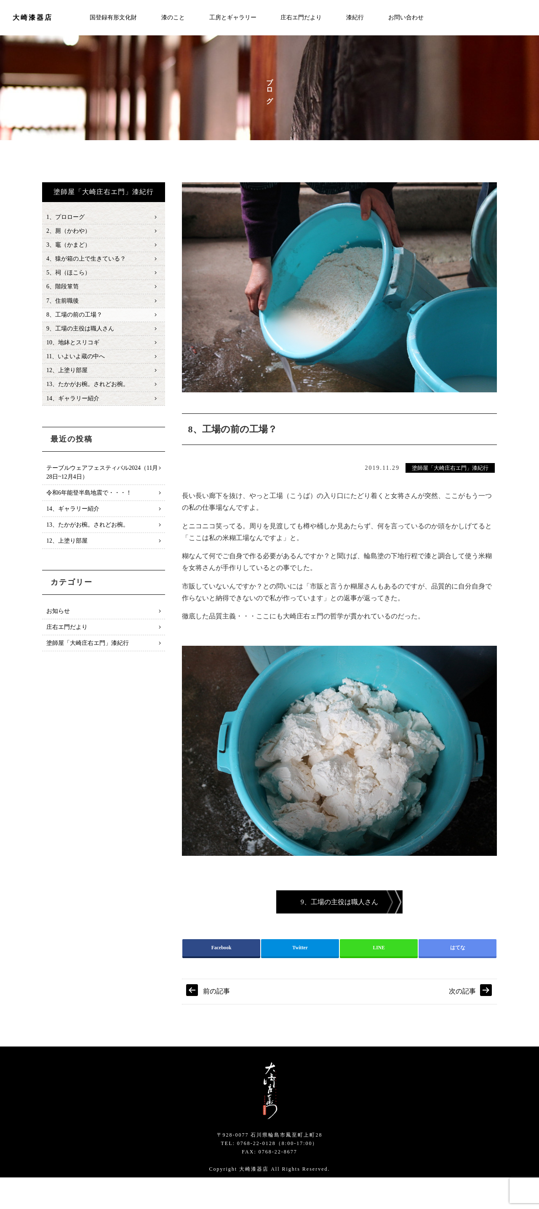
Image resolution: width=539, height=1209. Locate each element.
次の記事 (462, 1023)
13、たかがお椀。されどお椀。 (87, 393)
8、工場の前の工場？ (74, 320)
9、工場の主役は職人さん (80, 335)
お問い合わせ (406, 17)
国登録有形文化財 (113, 17)
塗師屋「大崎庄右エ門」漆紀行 (450, 468)
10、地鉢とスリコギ (72, 349)
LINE (379, 978)
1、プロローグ (65, 217)
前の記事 (216, 1023)
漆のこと (173, 17)
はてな (458, 978)
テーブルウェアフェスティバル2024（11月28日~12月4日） (102, 482)
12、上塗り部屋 (67, 378)
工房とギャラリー (232, 17)
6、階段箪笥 (62, 291)
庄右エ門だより (301, 17)
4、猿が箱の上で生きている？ (86, 261)
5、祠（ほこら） (68, 276)
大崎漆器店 (33, 17)
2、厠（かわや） (68, 232)
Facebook (221, 978)
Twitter (300, 978)
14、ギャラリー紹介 (72, 408)
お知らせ (58, 621)
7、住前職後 (62, 305)
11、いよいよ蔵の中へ (75, 364)
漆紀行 (355, 17)
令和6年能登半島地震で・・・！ (89, 502)
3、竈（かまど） (68, 247)
